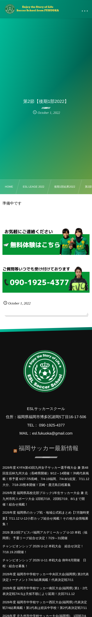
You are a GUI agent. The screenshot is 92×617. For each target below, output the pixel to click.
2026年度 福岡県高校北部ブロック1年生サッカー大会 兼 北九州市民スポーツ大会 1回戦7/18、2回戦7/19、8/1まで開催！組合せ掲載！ (45, 498)
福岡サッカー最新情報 (49, 447)
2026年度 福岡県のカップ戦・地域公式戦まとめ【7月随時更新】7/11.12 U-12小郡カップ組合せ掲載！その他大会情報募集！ (45, 518)
